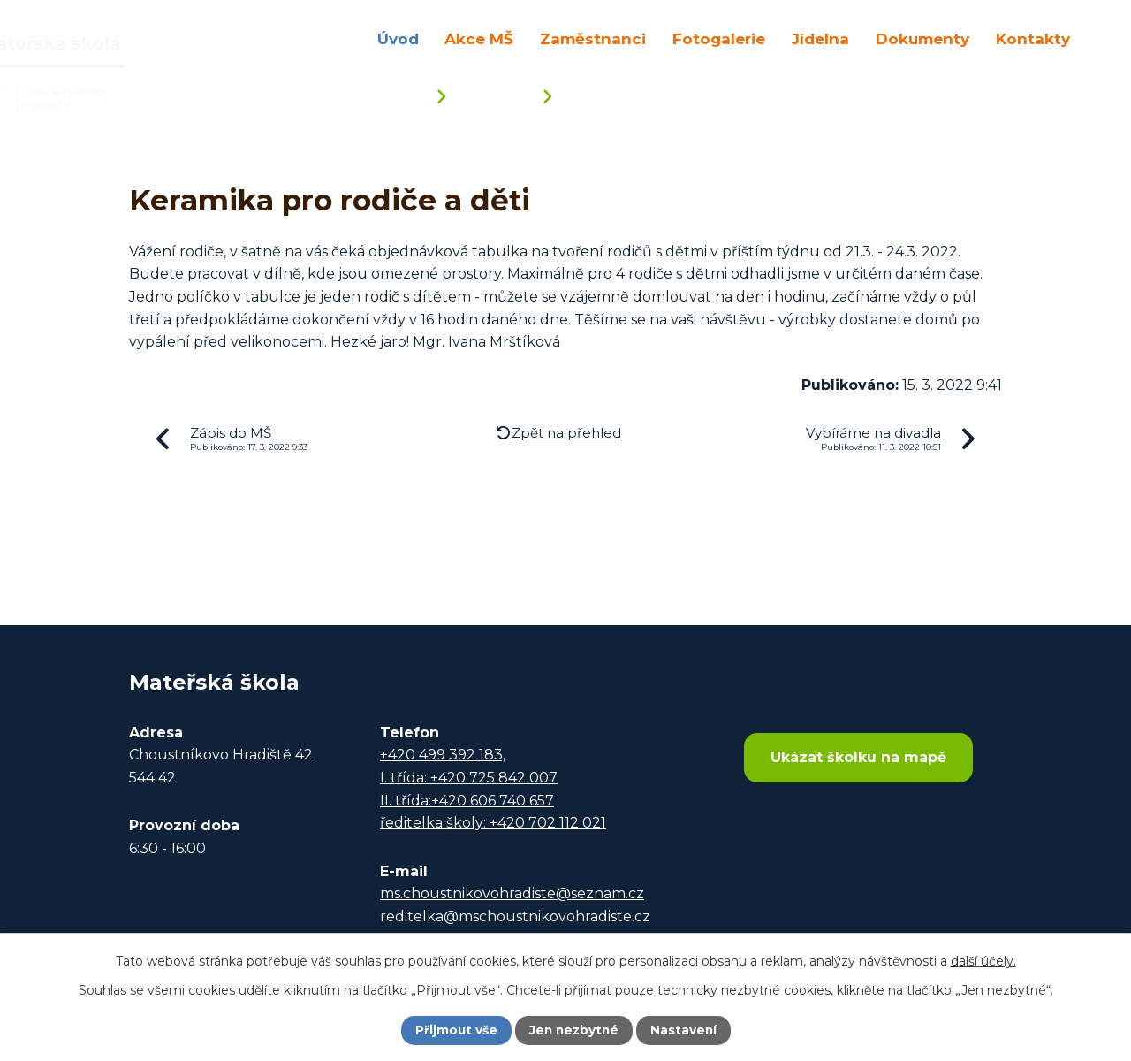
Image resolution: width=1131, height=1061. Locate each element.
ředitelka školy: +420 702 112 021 (493, 822)
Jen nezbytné (574, 1030)
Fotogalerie (718, 38)
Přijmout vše (454, 1030)
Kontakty (1033, 38)
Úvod (398, 38)
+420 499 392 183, (442, 754)
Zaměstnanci (593, 38)
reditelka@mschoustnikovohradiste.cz (515, 916)
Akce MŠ (478, 38)
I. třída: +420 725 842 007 (469, 777)
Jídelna (820, 38)
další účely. (983, 960)
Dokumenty (922, 38)
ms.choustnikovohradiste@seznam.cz (512, 893)
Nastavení (685, 1030)
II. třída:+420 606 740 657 (467, 800)
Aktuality (493, 98)
